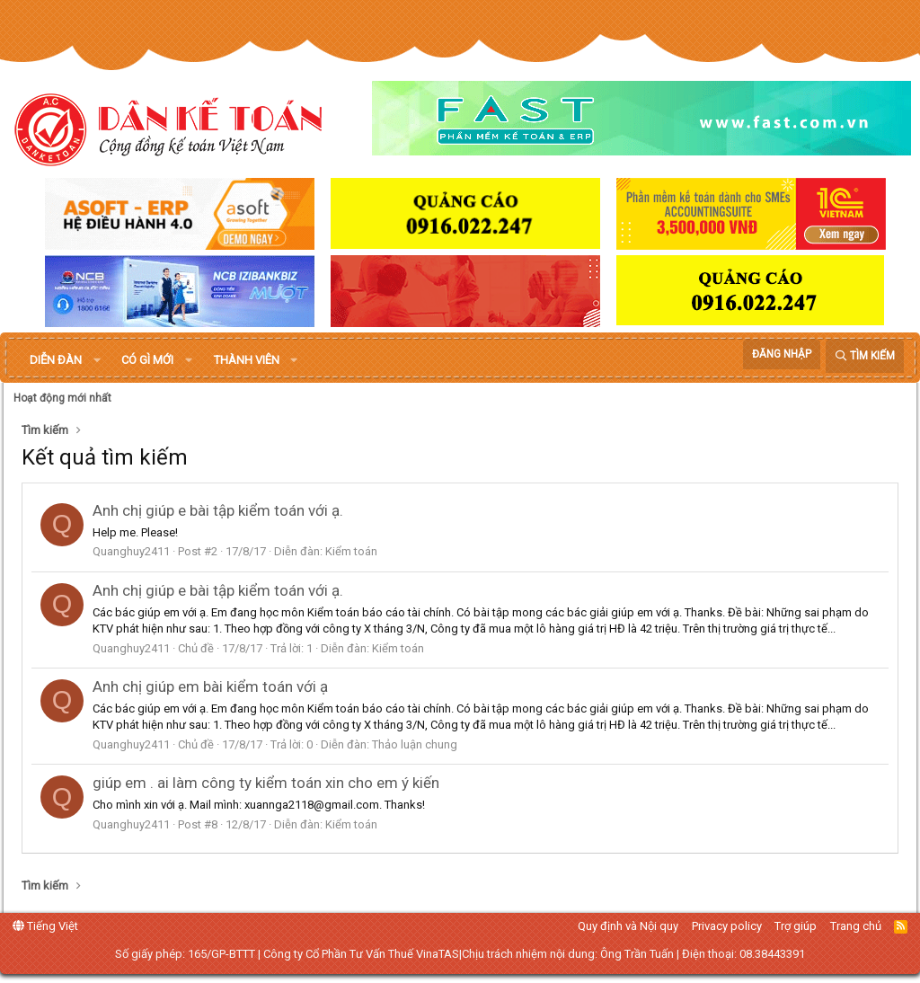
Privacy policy (727, 926)
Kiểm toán (351, 551)
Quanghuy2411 (131, 551)
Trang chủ (855, 926)
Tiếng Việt (45, 926)
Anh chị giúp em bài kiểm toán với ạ (210, 686)
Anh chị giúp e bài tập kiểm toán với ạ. (218, 510)
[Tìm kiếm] (865, 356)
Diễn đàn (56, 360)
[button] (97, 360)
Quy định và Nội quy (628, 926)
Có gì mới (147, 360)
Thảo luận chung (414, 744)
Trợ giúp (795, 926)
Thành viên (246, 360)
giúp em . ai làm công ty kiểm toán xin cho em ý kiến (266, 783)
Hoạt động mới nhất (62, 398)
